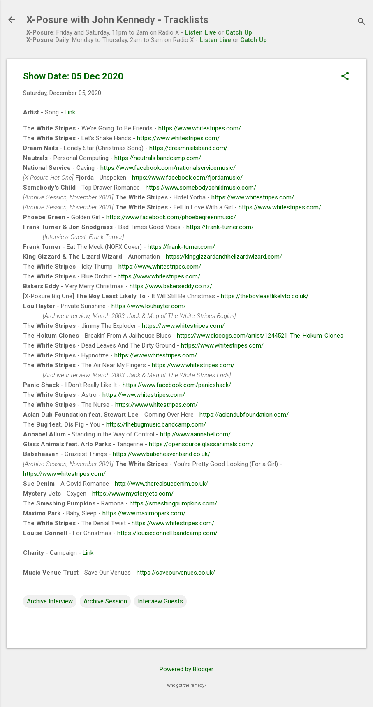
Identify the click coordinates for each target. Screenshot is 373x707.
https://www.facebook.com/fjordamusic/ (187, 177)
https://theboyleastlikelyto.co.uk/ (264, 296)
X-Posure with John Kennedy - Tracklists (117, 19)
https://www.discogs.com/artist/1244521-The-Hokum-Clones (260, 335)
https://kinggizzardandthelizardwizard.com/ (224, 256)
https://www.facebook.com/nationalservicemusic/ (168, 168)
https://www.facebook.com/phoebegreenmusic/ (171, 217)
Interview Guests (160, 601)
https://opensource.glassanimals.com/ (201, 444)
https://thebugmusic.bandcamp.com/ (156, 424)
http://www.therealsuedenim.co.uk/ (161, 483)
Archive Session (105, 601)
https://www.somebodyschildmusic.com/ (201, 187)
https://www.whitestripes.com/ (199, 128)
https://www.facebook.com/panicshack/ (177, 385)
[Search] (361, 22)
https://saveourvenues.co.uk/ (176, 572)
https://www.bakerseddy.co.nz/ (171, 286)
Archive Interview (50, 601)
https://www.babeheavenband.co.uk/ (161, 454)
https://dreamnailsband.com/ (188, 148)
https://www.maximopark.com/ (143, 513)
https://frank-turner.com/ (220, 227)
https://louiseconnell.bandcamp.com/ (167, 533)
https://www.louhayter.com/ (148, 306)
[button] (345, 77)
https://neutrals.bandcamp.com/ (157, 158)
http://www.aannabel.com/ (195, 434)
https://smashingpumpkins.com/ (173, 503)
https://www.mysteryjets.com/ (133, 493)
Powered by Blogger (186, 669)
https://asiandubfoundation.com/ (244, 414)
